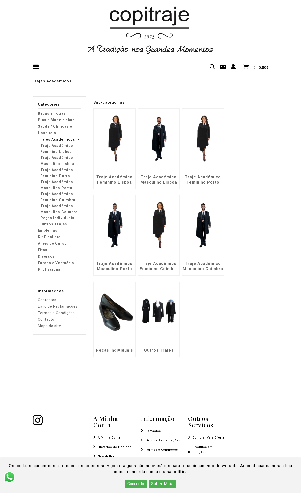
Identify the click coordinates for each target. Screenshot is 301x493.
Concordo (135, 483)
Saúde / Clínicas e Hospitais (55, 129)
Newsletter (106, 456)
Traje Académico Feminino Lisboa (56, 149)
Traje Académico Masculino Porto (56, 185)
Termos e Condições (56, 313)
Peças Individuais (57, 218)
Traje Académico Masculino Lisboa (57, 161)
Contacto (46, 319)
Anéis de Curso (52, 243)
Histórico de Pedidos (114, 447)
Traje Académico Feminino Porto (56, 173)
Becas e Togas (52, 113)
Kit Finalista (49, 237)
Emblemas (47, 230)
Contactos (47, 300)
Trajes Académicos (56, 139)
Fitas (42, 250)
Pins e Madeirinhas (56, 120)
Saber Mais (162, 483)
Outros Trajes (53, 224)
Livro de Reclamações (58, 306)
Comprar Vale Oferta (208, 437)
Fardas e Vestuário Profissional (56, 266)
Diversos (46, 256)
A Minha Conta (109, 437)
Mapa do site (49, 326)
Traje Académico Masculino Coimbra (59, 209)
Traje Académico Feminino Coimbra (57, 197)
